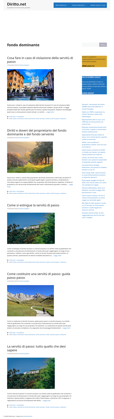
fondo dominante (29, 118)
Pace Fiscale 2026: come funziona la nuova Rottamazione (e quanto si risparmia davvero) (94, 175)
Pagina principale (80, 5)
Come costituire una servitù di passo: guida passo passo (38, 276)
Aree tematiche (62, 5)
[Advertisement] (57, 23)
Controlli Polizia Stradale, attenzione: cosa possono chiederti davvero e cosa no (94, 167)
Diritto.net (16, 4)
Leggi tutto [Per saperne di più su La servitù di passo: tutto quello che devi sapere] (47, 400)
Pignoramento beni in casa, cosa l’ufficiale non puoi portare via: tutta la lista (93, 122)
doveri (15, 118)
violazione (63, 118)
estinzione (21, 118)
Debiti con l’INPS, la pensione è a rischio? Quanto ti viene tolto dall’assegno (93, 114)
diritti (10, 118)
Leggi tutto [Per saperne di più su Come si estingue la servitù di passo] (57, 255)
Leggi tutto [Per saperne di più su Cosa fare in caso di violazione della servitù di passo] (50, 112)
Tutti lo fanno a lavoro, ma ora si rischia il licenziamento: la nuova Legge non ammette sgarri (93, 197)
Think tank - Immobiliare (16, 116)
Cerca (103, 45)
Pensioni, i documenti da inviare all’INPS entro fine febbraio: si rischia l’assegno (93, 106)
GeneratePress (27, 416)
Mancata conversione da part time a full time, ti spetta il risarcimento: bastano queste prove (94, 129)
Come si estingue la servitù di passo (33, 205)
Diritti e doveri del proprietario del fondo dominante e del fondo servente (36, 132)
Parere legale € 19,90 (97, 5)
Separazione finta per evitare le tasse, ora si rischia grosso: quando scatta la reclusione (94, 137)
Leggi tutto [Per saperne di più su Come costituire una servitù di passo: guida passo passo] (66, 328)
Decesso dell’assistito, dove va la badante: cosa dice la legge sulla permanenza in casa (93, 190)
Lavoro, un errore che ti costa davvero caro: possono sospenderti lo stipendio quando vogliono (94, 159)
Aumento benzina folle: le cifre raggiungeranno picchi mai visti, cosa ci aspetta (93, 215)
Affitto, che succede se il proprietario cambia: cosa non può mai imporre (94, 144)
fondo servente (40, 118)
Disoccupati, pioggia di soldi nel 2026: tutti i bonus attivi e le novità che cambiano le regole (94, 182)
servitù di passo (54, 118)
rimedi (47, 118)
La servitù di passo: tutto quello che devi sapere (36, 348)
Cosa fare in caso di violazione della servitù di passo (40, 60)
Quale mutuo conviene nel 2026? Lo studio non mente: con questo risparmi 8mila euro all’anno (93, 152)
